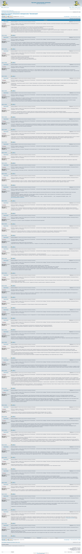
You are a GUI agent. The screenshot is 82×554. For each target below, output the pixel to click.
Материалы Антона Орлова (11, 542)
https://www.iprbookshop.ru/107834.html (17, 197)
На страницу (66, 16)
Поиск (73, 7)
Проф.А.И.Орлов (7, 14)
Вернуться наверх (4, 35)
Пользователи (78, 7)
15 (75, 16)
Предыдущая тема (72, 18)
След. (79, 16)
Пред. (68, 16)
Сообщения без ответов (4, 10)
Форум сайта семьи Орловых (41, 3)
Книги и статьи (18, 542)
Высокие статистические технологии (41, 2)
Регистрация (6, 7)
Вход (3, 7)
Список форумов (4, 542)
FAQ (71, 7)
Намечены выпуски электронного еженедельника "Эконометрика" (19, 13)
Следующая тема (77, 18)
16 (76, 16)
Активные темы (11, 10)
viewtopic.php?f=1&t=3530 (70, 517)
